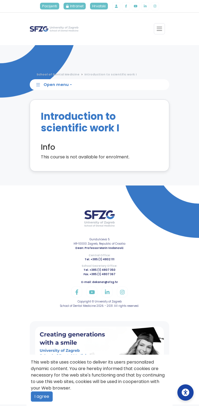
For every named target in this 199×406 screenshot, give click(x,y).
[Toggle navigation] (159, 29)
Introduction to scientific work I (110, 75)
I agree (41, 396)
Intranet (73, 6)
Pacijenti (48, 6)
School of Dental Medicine (58, 75)
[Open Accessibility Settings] (185, 392)
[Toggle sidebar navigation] (100, 86)
